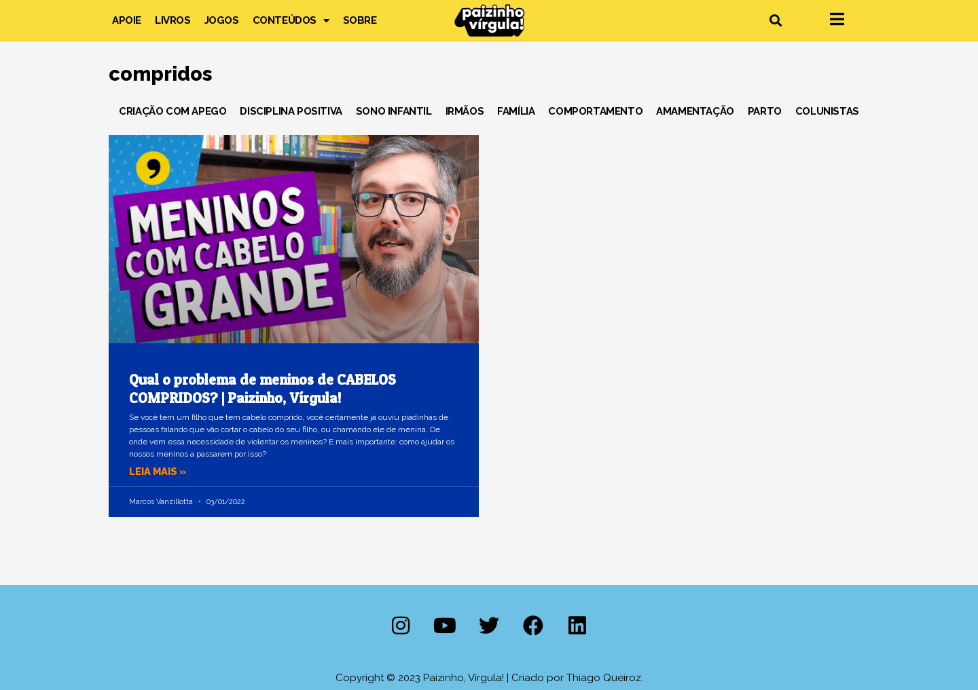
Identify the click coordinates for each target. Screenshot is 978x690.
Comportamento (595, 111)
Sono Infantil (394, 111)
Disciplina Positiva (291, 111)
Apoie (126, 20)
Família (516, 111)
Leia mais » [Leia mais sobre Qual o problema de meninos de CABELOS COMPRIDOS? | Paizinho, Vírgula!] (159, 471)
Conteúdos (291, 20)
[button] (775, 20)
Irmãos (465, 111)
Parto (765, 111)
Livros (173, 20)
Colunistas (827, 111)
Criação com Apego (172, 111)
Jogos (221, 20)
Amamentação (695, 111)
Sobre (360, 20)
